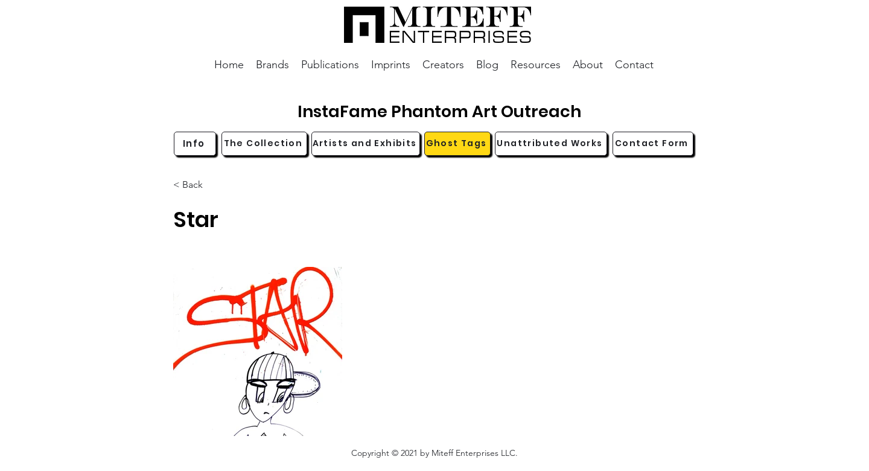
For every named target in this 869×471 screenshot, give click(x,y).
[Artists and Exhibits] (365, 144)
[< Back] (213, 185)
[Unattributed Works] (551, 144)
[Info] (195, 144)
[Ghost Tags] (457, 144)
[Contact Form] (653, 144)
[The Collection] (264, 144)
